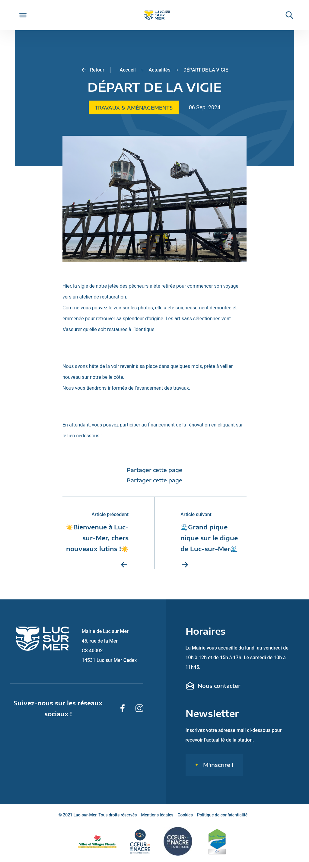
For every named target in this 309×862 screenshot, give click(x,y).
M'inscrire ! (217, 764)
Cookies (185, 815)
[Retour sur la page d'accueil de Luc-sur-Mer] (154, 15)
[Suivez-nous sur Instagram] (139, 708)
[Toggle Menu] (23, 15)
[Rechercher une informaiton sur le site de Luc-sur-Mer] (286, 15)
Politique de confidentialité (222, 815)
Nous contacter (213, 685)
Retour (92, 70)
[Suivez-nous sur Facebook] (122, 708)
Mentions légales (157, 815)
